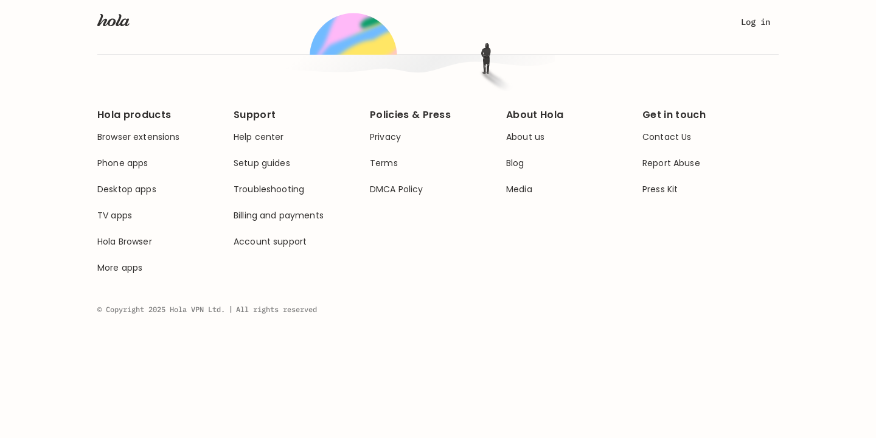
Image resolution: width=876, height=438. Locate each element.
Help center (259, 137)
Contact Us (666, 137)
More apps (119, 268)
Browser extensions (138, 137)
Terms (384, 163)
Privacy (385, 137)
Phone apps (122, 163)
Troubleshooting (269, 189)
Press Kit (660, 189)
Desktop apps (126, 189)
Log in (755, 21)
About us (525, 137)
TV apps (114, 215)
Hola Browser (124, 242)
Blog (515, 163)
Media (519, 189)
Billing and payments (279, 215)
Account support (270, 242)
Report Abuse (671, 163)
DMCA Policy (396, 189)
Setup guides (262, 163)
